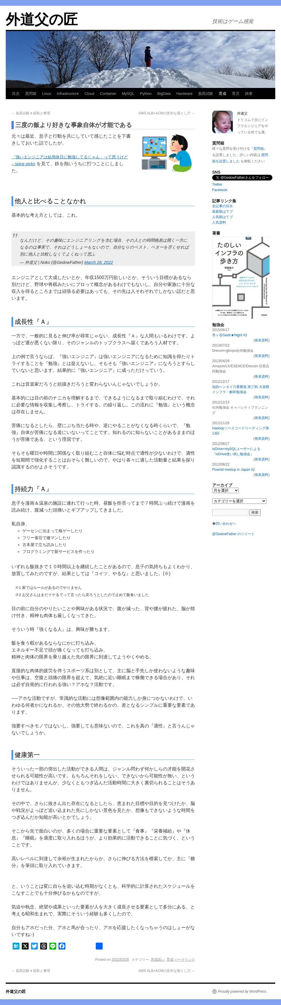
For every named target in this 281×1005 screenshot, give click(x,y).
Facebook (219, 190)
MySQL (128, 93)
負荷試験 (205, 93)
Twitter (217, 184)
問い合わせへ (226, 524)
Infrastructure (68, 93)
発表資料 (261, 340)
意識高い (158, 960)
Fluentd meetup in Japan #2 (233, 470)
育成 (222, 93)
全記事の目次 (222, 206)
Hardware (184, 93)
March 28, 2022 (98, 262)
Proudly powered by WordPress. (242, 991)
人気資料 (219, 222)
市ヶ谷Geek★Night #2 (229, 335)
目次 (15, 93)
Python (145, 93)
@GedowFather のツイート (233, 534)
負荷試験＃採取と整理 (30, 113)
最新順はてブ (222, 212)
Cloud (89, 93)
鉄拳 (249, 93)
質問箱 (30, 93)
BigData (164, 93)
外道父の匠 (42, 19)
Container (108, 93)
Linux (46, 93)
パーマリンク (184, 960)
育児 (235, 93)
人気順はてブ (222, 217)
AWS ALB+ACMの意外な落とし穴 (166, 113)
